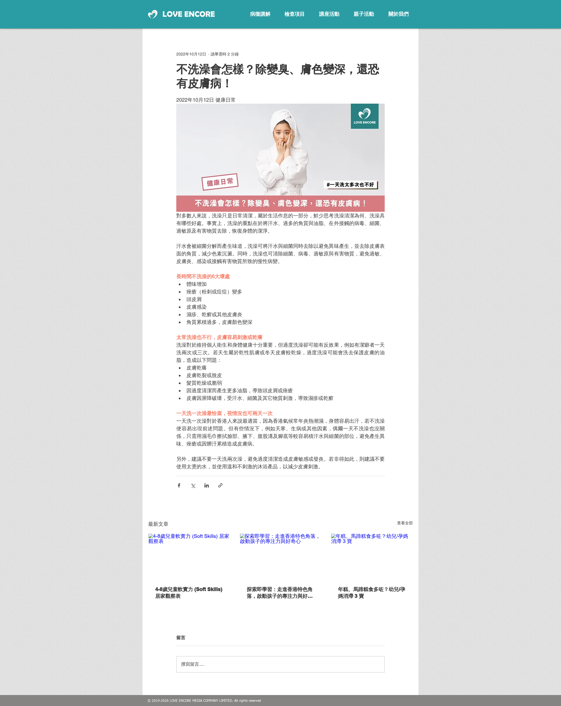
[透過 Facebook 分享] (179, 485)
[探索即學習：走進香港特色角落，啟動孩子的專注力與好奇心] (280, 556)
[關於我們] (398, 14)
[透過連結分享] (220, 485)
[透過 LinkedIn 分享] (206, 485)
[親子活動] (364, 14)
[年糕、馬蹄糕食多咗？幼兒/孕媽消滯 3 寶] (372, 556)
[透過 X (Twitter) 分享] (192, 485)
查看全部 (405, 523)
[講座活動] (329, 14)
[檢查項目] (295, 14)
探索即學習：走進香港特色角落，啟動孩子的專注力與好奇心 (280, 593)
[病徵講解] (260, 14)
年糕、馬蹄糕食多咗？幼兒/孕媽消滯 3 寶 (371, 592)
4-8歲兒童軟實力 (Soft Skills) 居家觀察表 (188, 592)
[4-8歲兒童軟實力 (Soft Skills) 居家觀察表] (189, 556)
